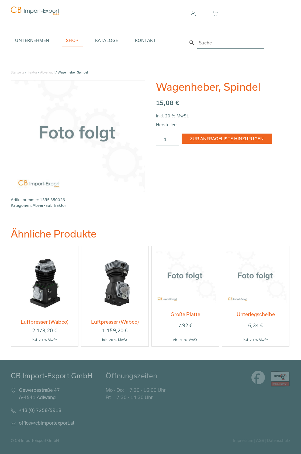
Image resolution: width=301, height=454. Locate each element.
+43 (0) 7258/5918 (40, 410)
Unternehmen (32, 40)
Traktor (32, 72)
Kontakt (145, 40)
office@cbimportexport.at (46, 422)
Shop (72, 40)
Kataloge (106, 40)
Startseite (17, 72)
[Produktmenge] (167, 139)
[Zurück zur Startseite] (35, 11)
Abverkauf (47, 72)
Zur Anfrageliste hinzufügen (227, 138)
